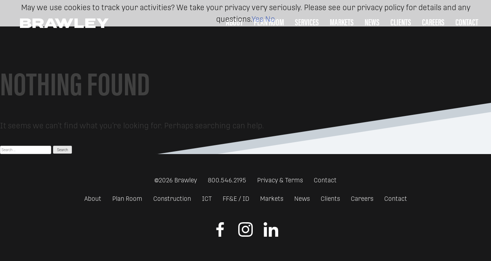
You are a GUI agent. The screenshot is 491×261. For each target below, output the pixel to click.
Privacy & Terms (280, 180)
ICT (207, 198)
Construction (172, 198)
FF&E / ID (236, 198)
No (270, 19)
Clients (330, 198)
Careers (362, 198)
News (302, 198)
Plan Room (127, 198)
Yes (257, 19)
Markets (271, 198)
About (92, 198)
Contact (325, 180)
